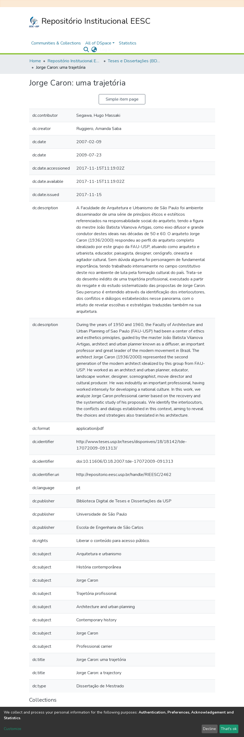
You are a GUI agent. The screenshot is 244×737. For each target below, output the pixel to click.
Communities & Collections (56, 43)
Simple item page (122, 99)
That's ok (229, 728)
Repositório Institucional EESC (90, 21)
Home (35, 61)
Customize (12, 728)
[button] (94, 49)
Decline (209, 728)
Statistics (127, 43)
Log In (105, 50)
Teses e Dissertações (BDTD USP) (135, 61)
